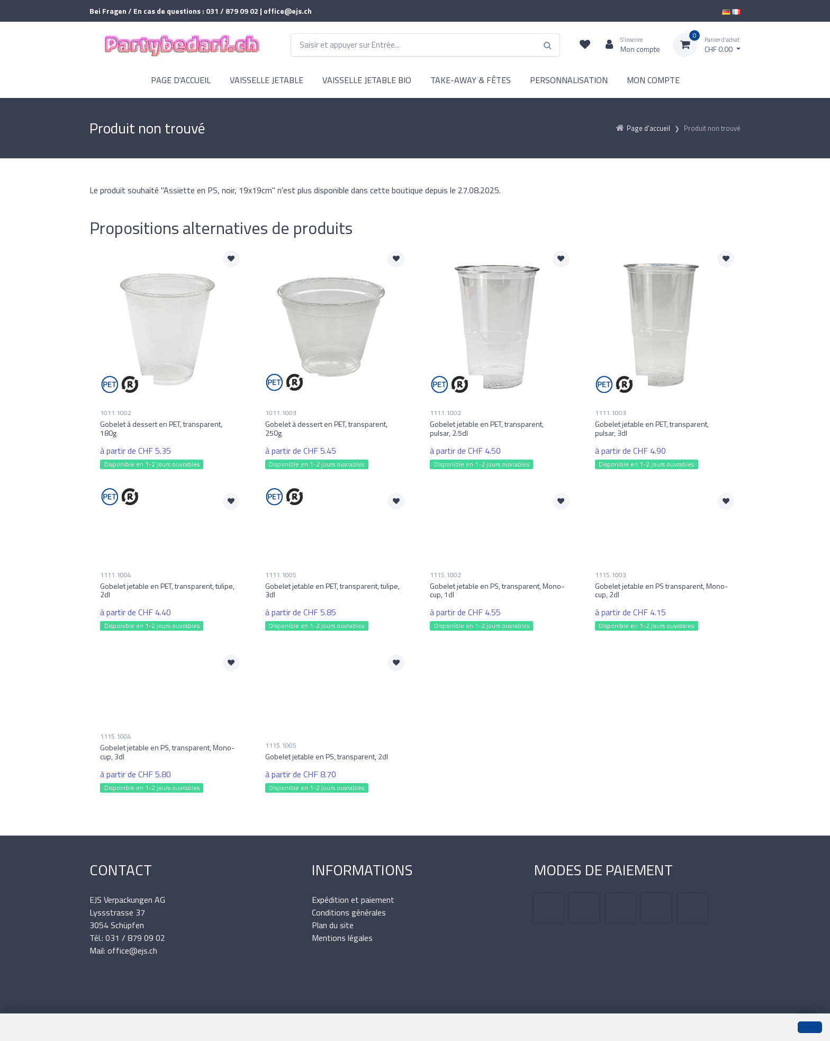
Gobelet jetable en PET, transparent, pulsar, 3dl (652, 428)
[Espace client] (628, 45)
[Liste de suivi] (585, 45)
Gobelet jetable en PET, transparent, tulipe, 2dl (167, 590)
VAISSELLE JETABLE (266, 80)
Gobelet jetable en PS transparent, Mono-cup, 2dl (661, 590)
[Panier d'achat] (707, 45)
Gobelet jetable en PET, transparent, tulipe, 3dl (332, 590)
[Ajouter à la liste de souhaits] (231, 258)
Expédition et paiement (353, 899)
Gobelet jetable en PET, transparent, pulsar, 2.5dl (487, 428)
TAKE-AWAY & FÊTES (470, 80)
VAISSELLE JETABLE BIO (366, 80)
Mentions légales (342, 937)
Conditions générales (349, 912)
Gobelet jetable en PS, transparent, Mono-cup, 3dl (167, 752)
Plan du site (333, 925)
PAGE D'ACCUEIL (181, 80)
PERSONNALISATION (569, 80)
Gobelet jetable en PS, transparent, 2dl (326, 756)
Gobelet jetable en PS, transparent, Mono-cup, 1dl (497, 590)
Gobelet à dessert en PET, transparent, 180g (161, 428)
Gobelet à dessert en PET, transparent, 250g (326, 428)
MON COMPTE (653, 80)
